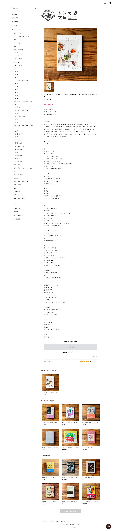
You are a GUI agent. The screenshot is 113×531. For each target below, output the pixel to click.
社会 (16, 77)
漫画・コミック (18, 195)
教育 (16, 83)
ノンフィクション (20, 116)
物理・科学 (18, 149)
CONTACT (16, 219)
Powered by (70, 527)
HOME (14, 14)
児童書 (17, 56)
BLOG (14, 26)
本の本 (16, 212)
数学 (16, 152)
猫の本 (16, 178)
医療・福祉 (17, 165)
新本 (15, 40)
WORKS (15, 22)
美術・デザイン (19, 134)
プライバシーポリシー (47, 521)
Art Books (17, 191)
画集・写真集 (18, 185)
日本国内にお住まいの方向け (71, 352)
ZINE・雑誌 (17, 208)
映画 (16, 137)
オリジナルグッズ (19, 33)
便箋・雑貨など (18, 215)
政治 (16, 95)
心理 (16, 86)
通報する (95, 356)
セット (16, 202)
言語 (16, 92)
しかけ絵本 (18, 59)
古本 (15, 46)
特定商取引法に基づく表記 (63, 521)
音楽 (16, 131)
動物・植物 (18, 155)
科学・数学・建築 (19, 146)
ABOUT (15, 18)
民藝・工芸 (18, 143)
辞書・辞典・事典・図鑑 (21, 181)
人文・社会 (17, 62)
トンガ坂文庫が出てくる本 (21, 36)
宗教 (16, 89)
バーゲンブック (18, 43)
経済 (16, 98)
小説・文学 (18, 107)
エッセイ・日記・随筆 (21, 110)
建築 (16, 158)
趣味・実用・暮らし (20, 198)
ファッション (19, 140)
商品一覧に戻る (70, 511)
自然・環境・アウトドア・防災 (23, 168)
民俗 (16, 71)
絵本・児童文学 (18, 50)
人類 (16, 74)
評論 (16, 119)
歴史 (16, 68)
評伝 (16, 122)
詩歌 (16, 113)
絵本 (16, 53)
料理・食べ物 (18, 175)
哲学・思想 (18, 65)
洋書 (15, 188)
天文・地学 (18, 161)
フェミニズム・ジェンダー (23, 80)
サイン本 (16, 205)
